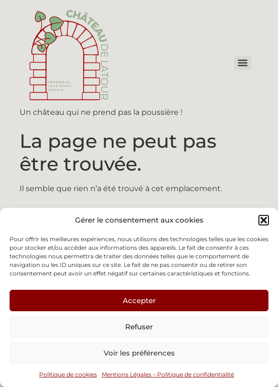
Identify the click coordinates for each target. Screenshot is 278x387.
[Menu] (242, 63)
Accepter (139, 300)
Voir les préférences (139, 352)
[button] (263, 220)
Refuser (139, 326)
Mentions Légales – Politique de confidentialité (168, 374)
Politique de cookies (68, 374)
